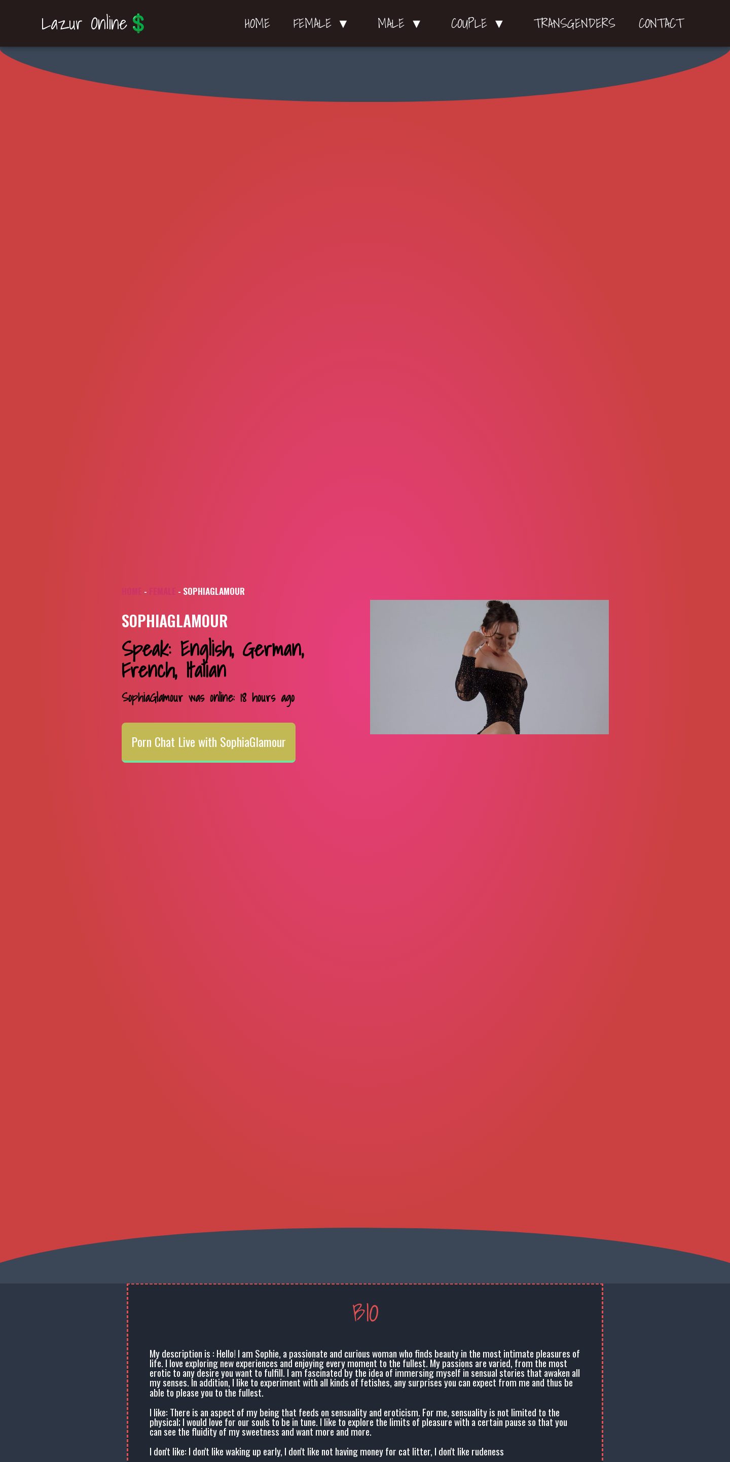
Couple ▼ (480, 23)
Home (257, 23)
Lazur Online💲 (96, 23)
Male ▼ (403, 23)
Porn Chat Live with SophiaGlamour (208, 742)
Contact (661, 23)
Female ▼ (324, 23)
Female (162, 590)
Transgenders (574, 23)
